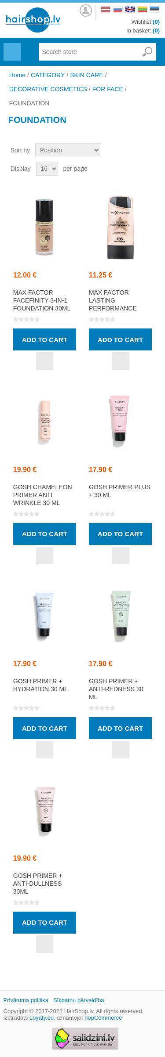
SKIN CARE (86, 75)
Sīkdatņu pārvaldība (78, 1000)
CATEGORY (48, 75)
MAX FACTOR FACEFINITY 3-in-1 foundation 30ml (41, 300)
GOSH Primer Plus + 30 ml (119, 490)
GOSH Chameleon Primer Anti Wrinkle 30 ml (42, 494)
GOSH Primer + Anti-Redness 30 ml (116, 689)
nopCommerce (103, 1017)
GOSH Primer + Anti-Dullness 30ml (37, 883)
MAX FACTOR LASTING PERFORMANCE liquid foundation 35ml (120, 308)
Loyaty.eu (41, 1017)
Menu (11, 46)
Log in (85, 10)
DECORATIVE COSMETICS (48, 89)
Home (17, 75)
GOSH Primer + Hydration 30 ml (40, 685)
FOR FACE (107, 89)
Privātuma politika (26, 1000)
